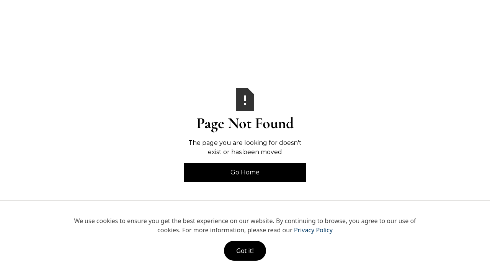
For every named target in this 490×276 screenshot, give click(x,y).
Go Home (245, 172)
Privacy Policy (313, 230)
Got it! (244, 250)
